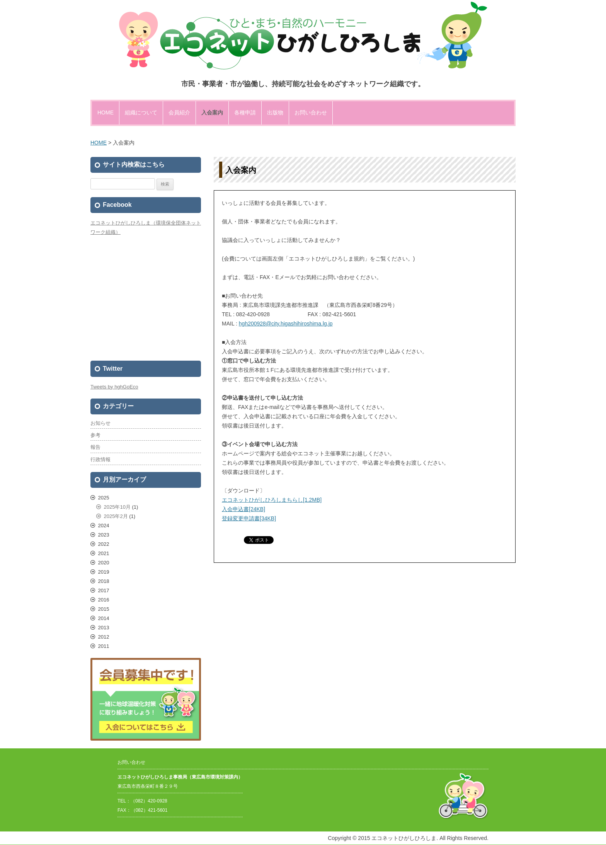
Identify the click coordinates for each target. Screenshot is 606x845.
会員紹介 (179, 112)
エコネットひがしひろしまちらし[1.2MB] (272, 500)
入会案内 (212, 112)
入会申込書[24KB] (243, 509)
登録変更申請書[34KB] (249, 518)
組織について (141, 112)
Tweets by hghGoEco (114, 387)
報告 (95, 447)
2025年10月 (117, 507)
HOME (105, 112)
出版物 (275, 112)
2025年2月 (116, 516)
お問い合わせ (310, 112)
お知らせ (100, 423)
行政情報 (100, 459)
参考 (95, 435)
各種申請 (245, 112)
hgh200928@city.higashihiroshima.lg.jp (286, 323)
